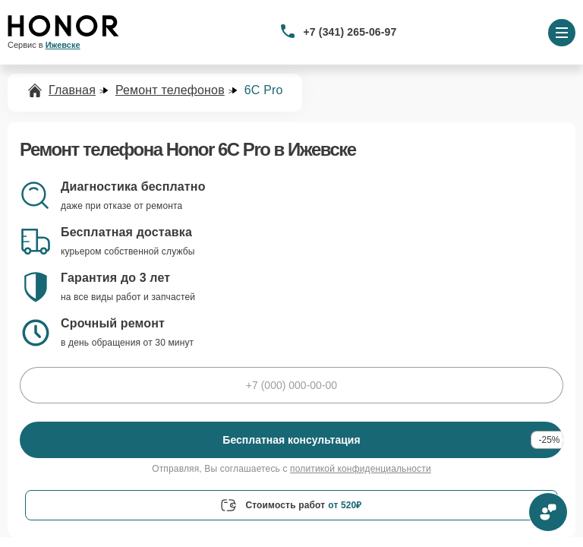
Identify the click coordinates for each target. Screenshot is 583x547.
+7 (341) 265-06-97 (350, 32)
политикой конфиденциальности (360, 468)
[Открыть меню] (561, 32)
